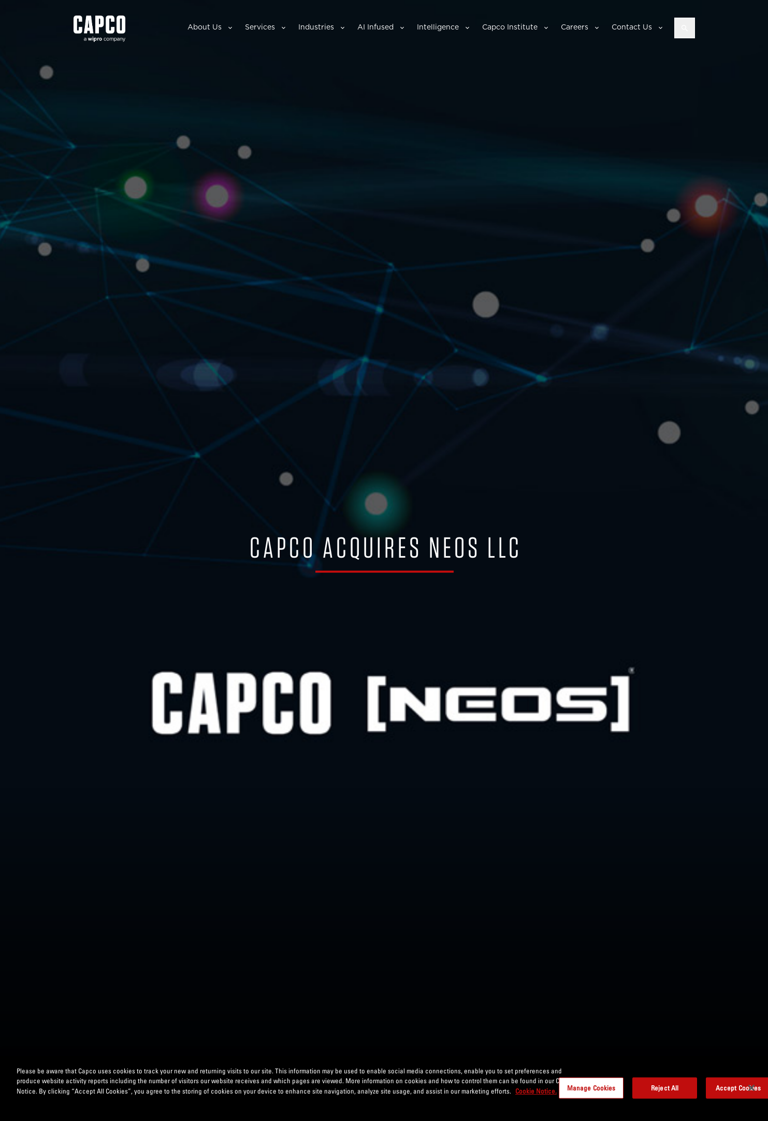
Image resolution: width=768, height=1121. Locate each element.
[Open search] (684, 28)
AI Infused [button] (375, 27)
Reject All (664, 1091)
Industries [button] (316, 27)
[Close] (751, 1091)
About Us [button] (204, 27)
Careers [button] (574, 27)
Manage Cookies (591, 1091)
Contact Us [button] (632, 27)
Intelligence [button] (438, 27)
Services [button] (260, 27)
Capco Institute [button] (510, 27)
